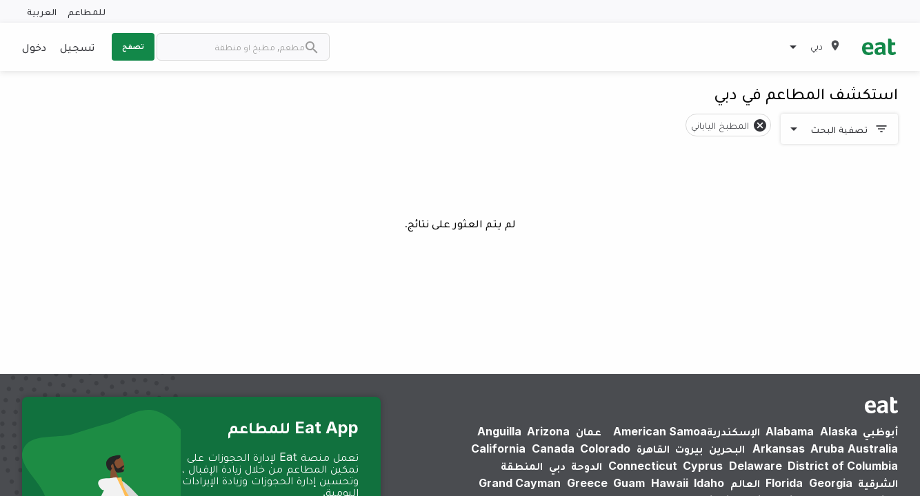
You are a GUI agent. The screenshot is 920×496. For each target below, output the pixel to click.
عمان (588, 431)
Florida (784, 483)
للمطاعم (87, 11)
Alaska (838, 431)
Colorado (605, 448)
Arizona (548, 431)
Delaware (755, 466)
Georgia (830, 483)
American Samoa (660, 431)
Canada (553, 448)
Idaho (709, 483)
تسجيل (77, 47)
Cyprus (703, 466)
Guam (629, 483)
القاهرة (653, 448)
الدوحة (586, 466)
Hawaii (669, 483)
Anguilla (499, 431)
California (498, 448)
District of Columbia (843, 466)
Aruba (827, 448)
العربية (42, 11)
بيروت (689, 448)
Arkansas (778, 448)
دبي (557, 466)
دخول (34, 47)
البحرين (727, 448)
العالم (745, 483)
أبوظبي (880, 431)
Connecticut (642, 466)
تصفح (133, 46)
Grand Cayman (520, 483)
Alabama (790, 431)
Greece (587, 483)
